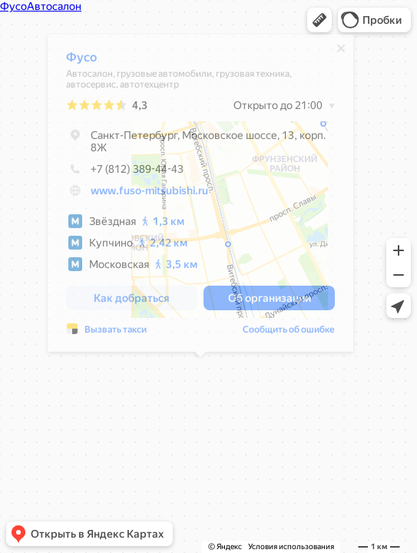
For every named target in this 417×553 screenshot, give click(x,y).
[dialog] (200, 197)
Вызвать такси (115, 333)
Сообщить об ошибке (289, 333)
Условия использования (291, 546)
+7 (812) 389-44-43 (125, 173)
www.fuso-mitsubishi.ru (149, 194)
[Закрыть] (341, 52)
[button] (319, 20)
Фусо (81, 61)
